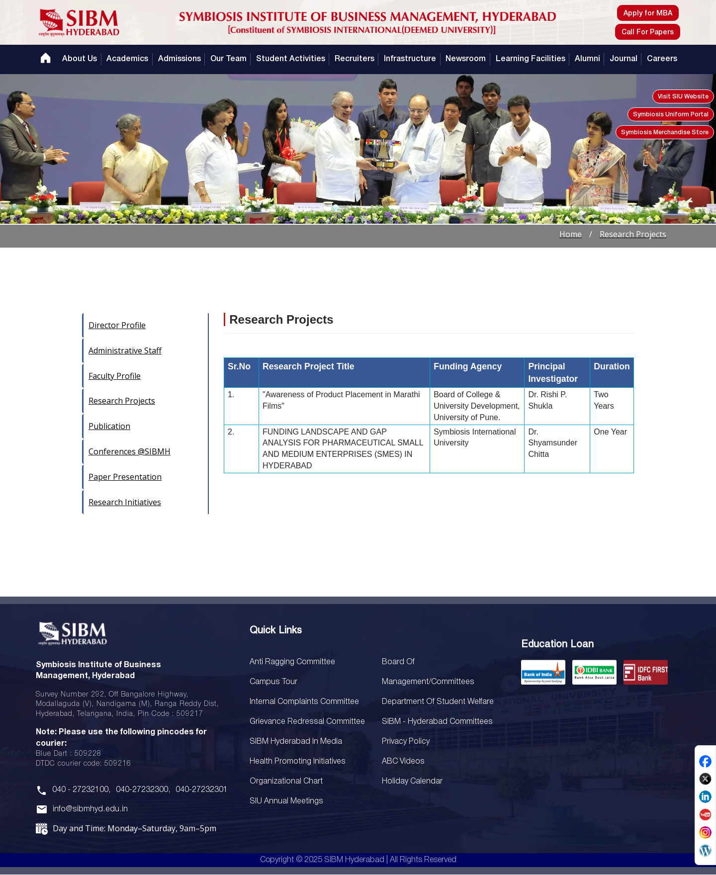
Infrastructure (410, 59)
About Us (79, 59)
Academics (127, 59)
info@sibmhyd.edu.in (89, 809)
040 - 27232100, (81, 790)
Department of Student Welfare (437, 702)
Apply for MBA (648, 13)
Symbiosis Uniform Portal (671, 114)
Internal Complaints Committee (303, 702)
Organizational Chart (286, 781)
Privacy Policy (405, 741)
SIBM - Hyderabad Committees (436, 721)
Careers (662, 59)
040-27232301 (201, 790)
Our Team (228, 59)
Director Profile (117, 325)
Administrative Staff (125, 350)
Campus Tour (273, 682)
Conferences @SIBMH (130, 451)
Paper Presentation (125, 476)
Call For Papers (648, 32)
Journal (623, 59)
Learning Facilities (530, 59)
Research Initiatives (125, 502)
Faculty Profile (115, 375)
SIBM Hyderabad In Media (295, 741)
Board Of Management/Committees (444, 682)
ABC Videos (402, 761)
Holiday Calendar (412, 781)
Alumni (587, 59)
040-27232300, (142, 790)
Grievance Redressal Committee (305, 721)
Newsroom (466, 59)
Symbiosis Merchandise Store (665, 132)
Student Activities (290, 59)
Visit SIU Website (683, 96)
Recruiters (354, 59)
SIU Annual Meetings (418, 662)
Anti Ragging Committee (292, 662)
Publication (109, 426)
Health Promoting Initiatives (296, 761)
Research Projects (122, 400)
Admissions (179, 59)
